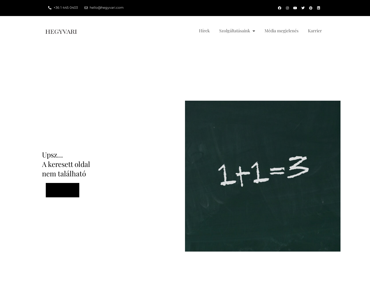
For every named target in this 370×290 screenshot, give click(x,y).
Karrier (315, 30)
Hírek (204, 30)
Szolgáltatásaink (237, 30)
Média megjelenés (282, 30)
